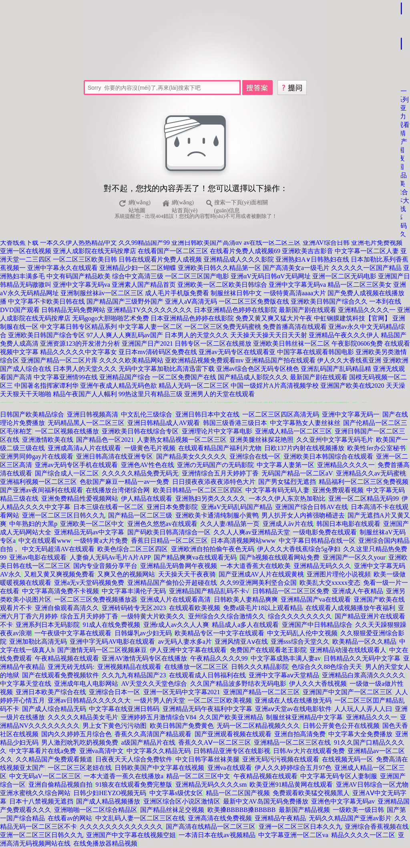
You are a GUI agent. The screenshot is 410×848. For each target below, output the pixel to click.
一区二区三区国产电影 (197, 276)
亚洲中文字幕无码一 (351, 414)
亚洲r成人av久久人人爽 (176, 624)
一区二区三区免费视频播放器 (95, 599)
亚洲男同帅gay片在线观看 (36, 456)
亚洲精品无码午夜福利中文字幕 (207, 708)
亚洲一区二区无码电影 (344, 276)
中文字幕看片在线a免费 (42, 750)
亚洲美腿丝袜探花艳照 (261, 439)
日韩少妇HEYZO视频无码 (109, 793)
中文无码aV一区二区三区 (45, 776)
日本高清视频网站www (243, 540)
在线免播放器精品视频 (105, 843)
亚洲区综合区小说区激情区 (181, 801)
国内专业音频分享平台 (105, 565)
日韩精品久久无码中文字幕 (362, 658)
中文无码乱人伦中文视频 (302, 633)
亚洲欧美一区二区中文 (92, 523)
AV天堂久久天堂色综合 (154, 683)
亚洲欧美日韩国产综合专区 (46, 335)
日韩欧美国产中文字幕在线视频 (159, 767)
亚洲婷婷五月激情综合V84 (158, 717)
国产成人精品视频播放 (108, 801)
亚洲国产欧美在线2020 (352, 385)
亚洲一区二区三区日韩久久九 (63, 515)
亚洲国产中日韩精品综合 (317, 624)
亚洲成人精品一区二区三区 (293, 431)
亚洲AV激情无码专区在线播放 (144, 658)
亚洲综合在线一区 (255, 456)
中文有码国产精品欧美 (78, 276)
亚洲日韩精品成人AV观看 (163, 422)
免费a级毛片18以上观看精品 (263, 607)
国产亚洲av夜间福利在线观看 (41, 490)
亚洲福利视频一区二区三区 (38, 481)
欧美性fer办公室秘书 (376, 448)
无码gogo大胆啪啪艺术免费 (110, 318)
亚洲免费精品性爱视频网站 (79, 498)
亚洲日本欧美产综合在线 (51, 692)
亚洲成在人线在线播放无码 (293, 700)
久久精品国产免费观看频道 (54, 759)
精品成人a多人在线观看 (245, 624)
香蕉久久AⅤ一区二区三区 (214, 742)
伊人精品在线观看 (146, 498)
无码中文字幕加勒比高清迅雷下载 (167, 368)
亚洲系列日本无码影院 (48, 624)
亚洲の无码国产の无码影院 (215, 464)
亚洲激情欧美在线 (47, 439)
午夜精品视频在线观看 (67, 658)
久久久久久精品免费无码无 (140, 473)
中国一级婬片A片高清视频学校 (275, 385)
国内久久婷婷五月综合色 (76, 734)
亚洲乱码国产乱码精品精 (336, 368)
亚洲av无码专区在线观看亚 (237, 351)
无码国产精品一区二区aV (297, 473)
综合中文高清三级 (137, 276)
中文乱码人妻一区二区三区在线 (140, 818)
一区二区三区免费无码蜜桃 (222, 326)
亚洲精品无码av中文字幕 (89, 532)
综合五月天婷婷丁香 (89, 616)
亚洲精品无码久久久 (322, 565)
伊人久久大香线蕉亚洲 (349, 360)
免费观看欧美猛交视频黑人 (311, 793)
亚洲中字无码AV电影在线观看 (112, 641)
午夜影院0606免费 (357, 343)
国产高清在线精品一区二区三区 (210, 826)
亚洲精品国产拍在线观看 (280, 360)
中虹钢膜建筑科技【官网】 (352, 318)
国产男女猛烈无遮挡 (287, 481)
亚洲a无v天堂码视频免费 (89, 582)
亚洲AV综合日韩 (326, 242)
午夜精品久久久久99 (219, 658)
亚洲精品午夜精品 (280, 818)
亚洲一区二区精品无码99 (363, 498)
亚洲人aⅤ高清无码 (191, 301)
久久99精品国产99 (144, 242)
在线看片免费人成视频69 (245, 251)
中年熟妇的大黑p (33, 523)
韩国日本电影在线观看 (348, 523)
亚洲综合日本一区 (114, 692)
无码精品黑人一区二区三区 (86, 422)
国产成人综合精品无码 (54, 708)
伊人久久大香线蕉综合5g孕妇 (298, 549)
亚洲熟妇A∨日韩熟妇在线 (312, 259)
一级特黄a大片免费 (101, 540)
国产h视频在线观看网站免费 (279, 557)
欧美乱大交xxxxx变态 (329, 582)
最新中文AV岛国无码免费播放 (265, 801)
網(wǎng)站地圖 (140, 203)
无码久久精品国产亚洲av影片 (350, 818)
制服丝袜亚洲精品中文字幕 (304, 717)
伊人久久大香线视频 (318, 683)
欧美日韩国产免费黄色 (182, 725)
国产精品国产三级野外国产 (124, 301)
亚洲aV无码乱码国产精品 (237, 507)
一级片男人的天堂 (159, 700)
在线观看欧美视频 (194, 607)
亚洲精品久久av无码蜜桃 (371, 473)
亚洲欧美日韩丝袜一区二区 (291, 343)
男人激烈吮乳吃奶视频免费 (79, 742)
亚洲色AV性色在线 (147, 464)
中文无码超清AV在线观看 (58, 549)
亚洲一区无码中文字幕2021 (181, 692)
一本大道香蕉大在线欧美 (255, 565)
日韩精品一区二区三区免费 (290, 591)
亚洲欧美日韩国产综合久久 (329, 301)
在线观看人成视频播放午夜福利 (350, 607)
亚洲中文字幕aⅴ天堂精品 (284, 675)
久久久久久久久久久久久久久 (121, 826)
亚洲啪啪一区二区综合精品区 (95, 809)
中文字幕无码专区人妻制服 (338, 776)
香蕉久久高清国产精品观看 (153, 734)
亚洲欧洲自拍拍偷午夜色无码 (212, 549)
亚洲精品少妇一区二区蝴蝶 (137, 267)
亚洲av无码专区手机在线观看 (76, 464)
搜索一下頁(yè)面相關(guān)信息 (241, 203)
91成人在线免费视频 (111, 624)
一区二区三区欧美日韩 (85, 259)
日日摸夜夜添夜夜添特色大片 (213, 481)
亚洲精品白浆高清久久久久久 (363, 675)
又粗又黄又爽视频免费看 (59, 574)
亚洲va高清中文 (101, 750)
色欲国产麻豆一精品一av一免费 (124, 481)
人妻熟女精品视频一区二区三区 (182, 439)
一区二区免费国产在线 (184, 377)
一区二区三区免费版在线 (254, 301)
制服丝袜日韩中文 (236, 293)
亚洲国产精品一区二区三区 (261, 692)
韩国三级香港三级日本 (235, 422)
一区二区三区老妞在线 (80, 767)
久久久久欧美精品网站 (131, 360)
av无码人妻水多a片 (185, 641)
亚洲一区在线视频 (25, 251)
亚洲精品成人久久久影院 (238, 259)
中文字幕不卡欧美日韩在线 (46, 301)
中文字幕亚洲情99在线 (66, 377)
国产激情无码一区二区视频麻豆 (102, 650)
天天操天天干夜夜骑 (187, 574)
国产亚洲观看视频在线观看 (233, 734)
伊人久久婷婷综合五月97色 (293, 767)
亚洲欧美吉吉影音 (307, 251)
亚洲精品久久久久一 (367, 309)
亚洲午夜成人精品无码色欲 (118, 385)
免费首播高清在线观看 (295, 326)
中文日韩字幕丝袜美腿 (207, 759)
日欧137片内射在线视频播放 (304, 448)
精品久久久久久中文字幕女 (78, 351)
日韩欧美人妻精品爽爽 (246, 599)
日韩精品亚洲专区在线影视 (231, 750)
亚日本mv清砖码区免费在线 (158, 351)
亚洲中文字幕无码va (81, 284)
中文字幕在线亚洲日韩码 (124, 708)
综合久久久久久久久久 (300, 616)
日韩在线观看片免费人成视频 (160, 259)
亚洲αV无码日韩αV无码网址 (271, 276)
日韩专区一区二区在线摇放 (213, 343)
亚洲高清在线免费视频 (220, 818)
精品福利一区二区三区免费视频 (363, 481)
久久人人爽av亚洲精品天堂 (251, 532)
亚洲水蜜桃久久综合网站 (35, 793)
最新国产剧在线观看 (307, 309)
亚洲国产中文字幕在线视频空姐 (131, 835)
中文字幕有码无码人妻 (277, 490)
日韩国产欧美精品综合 (32, 414)
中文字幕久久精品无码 (159, 750)
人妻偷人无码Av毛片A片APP (110, 557)
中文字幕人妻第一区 (285, 464)
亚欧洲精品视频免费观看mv (204, 360)
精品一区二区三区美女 (360, 284)
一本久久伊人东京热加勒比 (287, 498)
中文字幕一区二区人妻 (367, 251)
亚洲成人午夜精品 (357, 591)
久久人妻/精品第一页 (229, 523)
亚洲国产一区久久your (354, 557)
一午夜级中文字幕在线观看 (72, 633)
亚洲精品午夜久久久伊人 (344, 335)
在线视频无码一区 (347, 759)
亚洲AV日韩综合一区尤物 (372, 784)
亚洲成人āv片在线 (288, 523)
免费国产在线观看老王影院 (268, 650)
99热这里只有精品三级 (151, 394)
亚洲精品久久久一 (371, 717)
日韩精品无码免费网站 (73, 309)
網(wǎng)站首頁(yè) (185, 203)
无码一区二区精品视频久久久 (258, 725)
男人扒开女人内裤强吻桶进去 (303, 515)
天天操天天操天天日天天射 (268, 335)
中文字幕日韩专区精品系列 (78, 326)
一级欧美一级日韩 (358, 809)
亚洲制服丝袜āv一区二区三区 (101, 293)
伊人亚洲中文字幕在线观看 (188, 650)
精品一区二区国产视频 (238, 793)
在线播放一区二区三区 (196, 666)
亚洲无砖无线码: (71, 666)
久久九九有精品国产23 (134, 675)
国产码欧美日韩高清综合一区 (169, 532)
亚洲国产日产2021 (147, 343)
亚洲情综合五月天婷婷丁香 (220, 473)
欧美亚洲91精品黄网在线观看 (291, 784)
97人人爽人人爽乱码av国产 (124, 335)
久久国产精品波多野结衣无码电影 (238, 683)
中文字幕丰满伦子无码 (134, 591)
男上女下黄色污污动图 (114, 725)
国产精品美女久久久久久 (191, 456)
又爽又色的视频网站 (126, 574)
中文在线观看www (44, 540)
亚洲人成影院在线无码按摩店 (94, 251)
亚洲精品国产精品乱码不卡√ (209, 591)
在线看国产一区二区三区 (173, 251)
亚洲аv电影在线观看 (37, 557)
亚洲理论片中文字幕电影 (217, 431)
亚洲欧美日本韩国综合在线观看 (328, 456)
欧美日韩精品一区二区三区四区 (198, 490)
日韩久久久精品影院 (260, 666)
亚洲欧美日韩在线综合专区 (140, 431)
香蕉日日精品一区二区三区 (169, 540)
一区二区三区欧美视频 (220, 700)
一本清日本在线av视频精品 (217, 835)
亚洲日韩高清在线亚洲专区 (114, 456)
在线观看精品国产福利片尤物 (219, 448)
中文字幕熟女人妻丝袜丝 (305, 422)
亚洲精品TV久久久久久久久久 (149, 309)
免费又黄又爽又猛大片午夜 (273, 318)
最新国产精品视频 (304, 809)
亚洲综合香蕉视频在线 (377, 826)
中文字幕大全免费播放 (360, 734)
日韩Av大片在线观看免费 (308, 750)
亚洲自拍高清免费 (300, 734)
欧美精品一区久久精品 (364, 641)
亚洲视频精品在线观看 (129, 666)
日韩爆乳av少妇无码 (143, 633)
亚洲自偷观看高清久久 (67, 607)
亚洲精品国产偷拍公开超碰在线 (172, 582)
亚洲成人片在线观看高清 (175, 599)
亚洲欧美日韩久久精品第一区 (219, 267)
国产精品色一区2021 (105, 439)
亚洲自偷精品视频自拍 (60, 784)
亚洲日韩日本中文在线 (207, 414)
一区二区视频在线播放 (67, 431)
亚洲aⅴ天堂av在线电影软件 (293, 708)
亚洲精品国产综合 (125, 377)
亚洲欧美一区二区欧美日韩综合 (222, 284)
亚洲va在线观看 (229, 767)
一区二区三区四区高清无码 (280, 414)
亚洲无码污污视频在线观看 (280, 759)
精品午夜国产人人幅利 (85, 394)
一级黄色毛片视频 (149, 448)
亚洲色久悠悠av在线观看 (162, 523)
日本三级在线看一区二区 (108, 507)
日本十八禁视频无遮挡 (41, 801)
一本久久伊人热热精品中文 (78, 242)
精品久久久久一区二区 (363, 835)
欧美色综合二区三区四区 (132, 549)
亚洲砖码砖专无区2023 (134, 607)
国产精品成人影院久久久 (253, 377)
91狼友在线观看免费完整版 (133, 784)
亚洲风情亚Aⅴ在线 (241, 641)
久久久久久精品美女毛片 (83, 717)
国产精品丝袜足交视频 (172, 809)
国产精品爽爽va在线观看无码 (195, 557)
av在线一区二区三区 (272, 242)
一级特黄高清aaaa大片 (294, 293)
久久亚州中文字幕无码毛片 (334, 439)
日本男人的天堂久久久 (197, 335)
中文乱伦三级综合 (146, 414)
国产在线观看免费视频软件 (60, 675)
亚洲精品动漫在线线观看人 (348, 650)
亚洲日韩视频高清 (92, 414)
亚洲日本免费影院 (172, 507)
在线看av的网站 (70, 818)
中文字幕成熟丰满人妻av (286, 658)
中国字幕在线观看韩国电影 (315, 351)
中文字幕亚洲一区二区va (293, 835)
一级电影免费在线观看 (325, 532)
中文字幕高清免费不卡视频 (60, 591)
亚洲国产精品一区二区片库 (59, 360)
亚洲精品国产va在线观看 (316, 599)
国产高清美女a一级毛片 (296, 267)
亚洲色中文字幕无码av (343, 801)
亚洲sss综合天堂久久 (300, 641)
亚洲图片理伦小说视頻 (339, 574)
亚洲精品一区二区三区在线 (292, 742)
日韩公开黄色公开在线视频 (341, 725)
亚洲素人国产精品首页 (144, 284)
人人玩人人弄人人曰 (363, 708)
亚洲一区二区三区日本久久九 (300, 826)
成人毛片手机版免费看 (177, 293)
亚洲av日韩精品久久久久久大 (89, 700)
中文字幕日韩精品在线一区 (317, 540)
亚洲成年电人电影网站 (86, 683)
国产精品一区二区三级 (140, 515)
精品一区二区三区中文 (198, 776)
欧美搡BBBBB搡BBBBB (241, 809)
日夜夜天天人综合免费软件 (133, 759)
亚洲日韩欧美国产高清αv (206, 242)
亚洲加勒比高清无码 (38, 641)
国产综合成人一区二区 (67, 473)
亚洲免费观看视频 (338, 490)
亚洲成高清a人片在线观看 (84, 448)
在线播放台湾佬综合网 (118, 490)
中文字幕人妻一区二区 (151, 326)
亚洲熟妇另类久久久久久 (210, 498)
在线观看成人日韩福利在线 (207, 675)
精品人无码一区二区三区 (194, 385)
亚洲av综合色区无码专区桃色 (257, 368)
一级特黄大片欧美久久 (153, 616)
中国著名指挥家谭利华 (46, 385)
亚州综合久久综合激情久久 (226, 616)
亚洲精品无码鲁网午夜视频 (178, 565)
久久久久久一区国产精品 (366, 267)
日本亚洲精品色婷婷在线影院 (235, 309)
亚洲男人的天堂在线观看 (219, 394)
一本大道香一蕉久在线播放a (123, 776)
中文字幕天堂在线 (25, 683)
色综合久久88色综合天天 (326, 666)
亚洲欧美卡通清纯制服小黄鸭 (217, 515)
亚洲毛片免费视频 (376, 242)
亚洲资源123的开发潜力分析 (80, 343)
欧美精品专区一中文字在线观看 (219, 633)
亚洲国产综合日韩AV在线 (311, 507)
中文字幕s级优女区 (176, 793)
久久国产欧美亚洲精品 (231, 717)
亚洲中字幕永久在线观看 (62, 267)
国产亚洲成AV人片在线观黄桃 (261, 574)
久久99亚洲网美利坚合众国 (258, 582)
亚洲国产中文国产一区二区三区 (347, 692)
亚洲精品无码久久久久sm (211, 784)
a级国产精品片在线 (148, 742)
